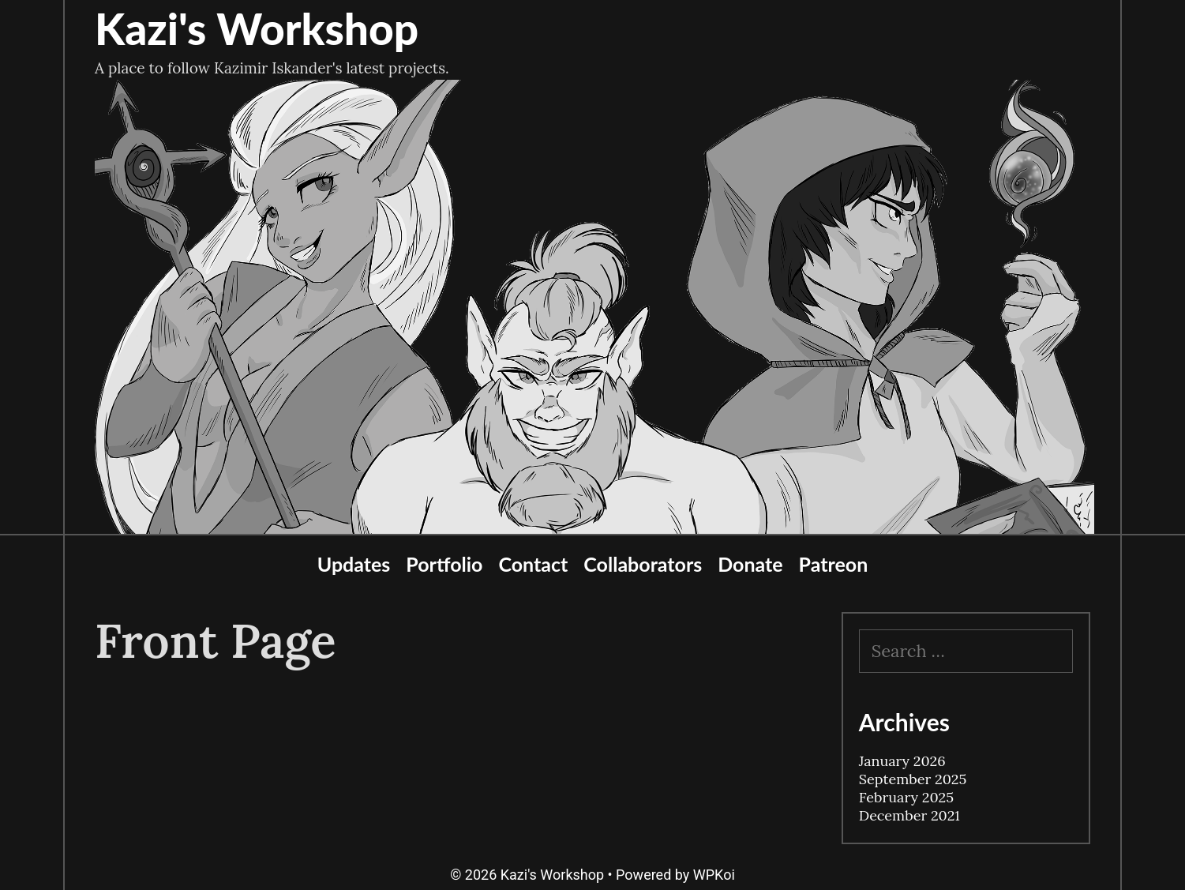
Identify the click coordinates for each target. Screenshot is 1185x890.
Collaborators (642, 564)
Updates (354, 564)
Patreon (833, 564)
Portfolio (444, 564)
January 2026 (902, 761)
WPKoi (714, 874)
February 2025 (906, 797)
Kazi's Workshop (256, 28)
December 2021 (909, 815)
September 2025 (912, 779)
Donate (750, 564)
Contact (533, 564)
